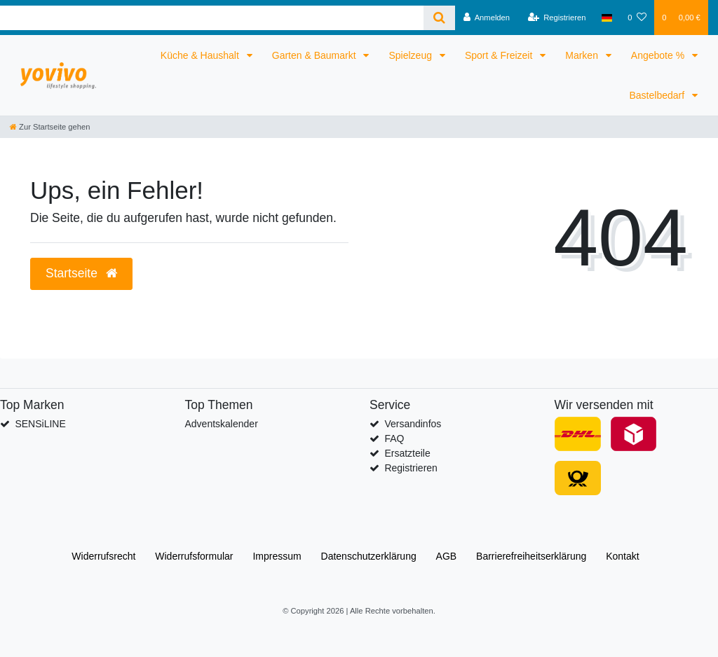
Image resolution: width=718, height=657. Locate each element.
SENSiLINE (40, 423)
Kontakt (622, 556)
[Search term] (212, 18)
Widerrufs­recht (103, 556)
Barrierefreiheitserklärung (531, 556)
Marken (583, 55)
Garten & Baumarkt (315, 55)
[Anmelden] (486, 17)
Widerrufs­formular (194, 556)
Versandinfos (412, 423)
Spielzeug (411, 55)
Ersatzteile (407, 453)
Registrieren (410, 467)
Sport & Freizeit (500, 55)
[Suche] (439, 18)
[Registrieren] (556, 17)
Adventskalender (221, 423)
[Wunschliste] (637, 17)
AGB (446, 556)
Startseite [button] (81, 273)
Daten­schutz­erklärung (368, 556)
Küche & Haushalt (201, 55)
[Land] (607, 17)
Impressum (276, 556)
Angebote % (659, 55)
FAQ (394, 438)
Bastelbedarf (659, 95)
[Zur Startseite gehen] (50, 127)
